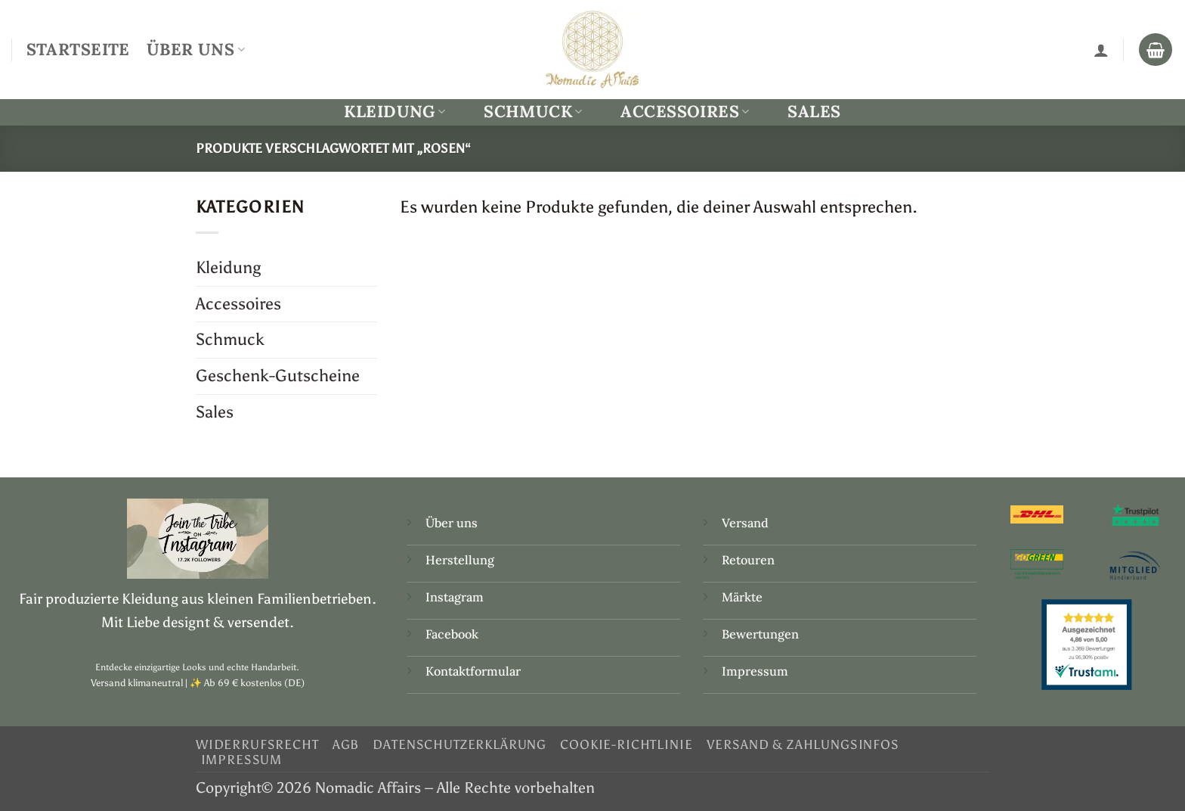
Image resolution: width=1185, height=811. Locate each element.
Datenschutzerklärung (459, 744)
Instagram (456, 596)
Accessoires (684, 111)
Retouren (748, 559)
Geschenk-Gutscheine (278, 375)
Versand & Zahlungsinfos (803, 744)
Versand (745, 522)
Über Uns (196, 49)
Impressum (755, 671)
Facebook (451, 634)
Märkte (742, 596)
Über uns (451, 522)
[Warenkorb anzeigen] (1155, 50)
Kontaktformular (473, 671)
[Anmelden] (1101, 50)
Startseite (78, 49)
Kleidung (394, 111)
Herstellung (459, 559)
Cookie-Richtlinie (626, 744)
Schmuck (533, 111)
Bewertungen (760, 634)
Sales (813, 111)
